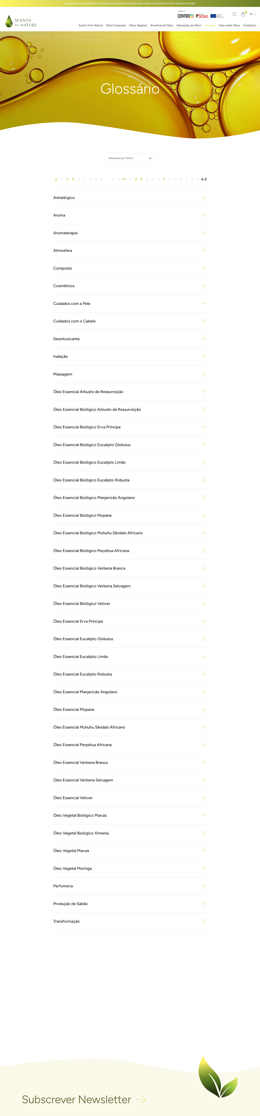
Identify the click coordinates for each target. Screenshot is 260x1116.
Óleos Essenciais (116, 25)
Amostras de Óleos (162, 25)
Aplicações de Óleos (189, 25)
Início (130, 76)
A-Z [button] (204, 179)
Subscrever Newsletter (76, 1099)
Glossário (210, 25)
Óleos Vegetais (138, 25)
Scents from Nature (91, 25)
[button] (130, 198)
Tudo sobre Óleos (229, 25)
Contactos (249, 25)
